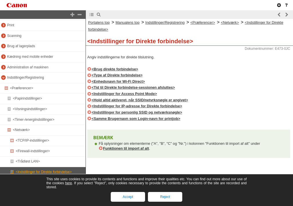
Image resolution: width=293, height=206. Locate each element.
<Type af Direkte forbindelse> (117, 75)
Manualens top (128, 22)
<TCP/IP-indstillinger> (32, 140)
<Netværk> (21, 130)
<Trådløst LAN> (28, 161)
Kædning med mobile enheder (30, 57)
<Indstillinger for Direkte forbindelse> (44, 172)
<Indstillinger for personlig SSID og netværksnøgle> (137, 112)
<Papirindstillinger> (27, 98)
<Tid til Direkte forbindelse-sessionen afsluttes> (133, 87)
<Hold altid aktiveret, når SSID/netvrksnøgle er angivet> (140, 100)
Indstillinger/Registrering (25, 78)
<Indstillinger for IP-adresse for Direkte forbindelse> (137, 106)
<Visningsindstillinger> (30, 109)
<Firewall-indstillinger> (33, 151)
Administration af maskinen (27, 67)
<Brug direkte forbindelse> (115, 69)
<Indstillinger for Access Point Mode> (124, 94)
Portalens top (99, 22)
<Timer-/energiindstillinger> (33, 120)
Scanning (14, 36)
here (68, 183)
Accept (128, 197)
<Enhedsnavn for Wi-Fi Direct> (118, 81)
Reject (165, 197)
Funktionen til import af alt (126, 148)
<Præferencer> (21, 88)
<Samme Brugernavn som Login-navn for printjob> (136, 118)
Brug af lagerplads (21, 46)
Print (10, 25)
